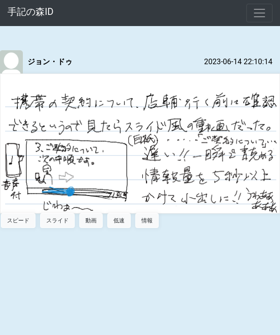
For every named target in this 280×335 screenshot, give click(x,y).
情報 (147, 220)
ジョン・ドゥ (50, 61)
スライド (57, 220)
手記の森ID (30, 11)
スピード (18, 220)
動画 (91, 220)
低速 (119, 220)
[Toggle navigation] (259, 13)
